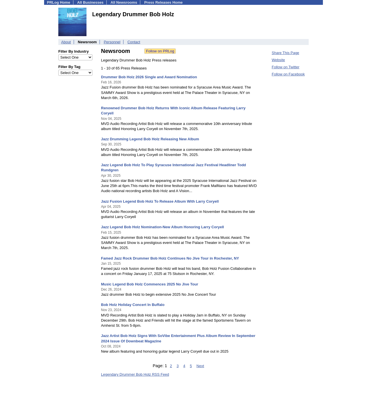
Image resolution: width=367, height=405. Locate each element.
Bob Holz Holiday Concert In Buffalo (132, 305)
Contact (133, 42)
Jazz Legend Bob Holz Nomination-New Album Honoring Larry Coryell (162, 227)
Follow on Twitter (285, 67)
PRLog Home (58, 2)
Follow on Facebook (288, 74)
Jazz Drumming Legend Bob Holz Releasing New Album (150, 139)
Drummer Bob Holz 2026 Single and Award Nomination (149, 77)
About (66, 42)
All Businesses (90, 2)
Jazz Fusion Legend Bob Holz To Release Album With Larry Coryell (160, 201)
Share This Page (285, 53)
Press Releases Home (163, 2)
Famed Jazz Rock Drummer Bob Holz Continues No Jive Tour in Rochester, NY (170, 258)
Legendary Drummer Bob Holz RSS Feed (135, 374)
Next (200, 366)
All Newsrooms (123, 2)
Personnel (112, 42)
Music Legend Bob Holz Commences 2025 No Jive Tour (149, 284)
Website (278, 60)
